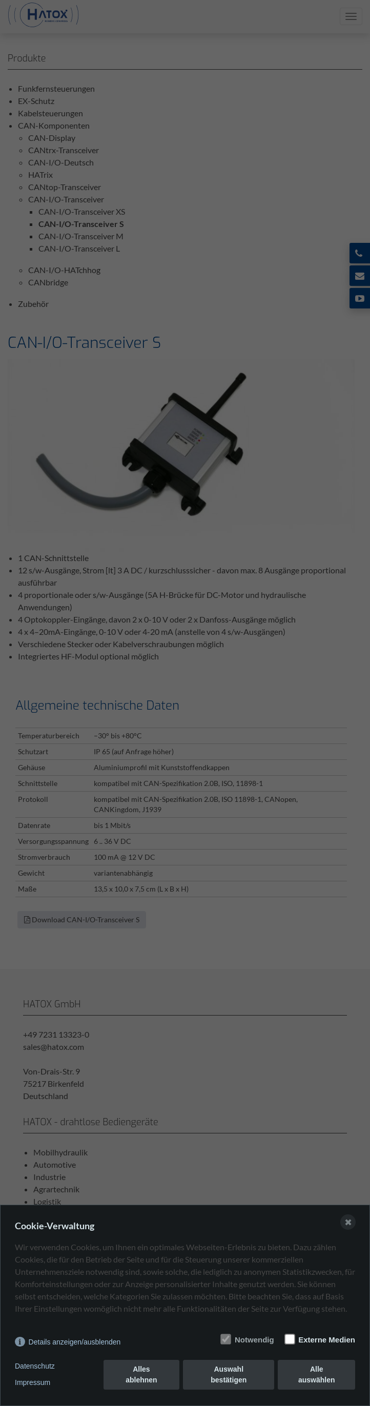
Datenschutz (35, 1366)
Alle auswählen (316, 1374)
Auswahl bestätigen (228, 1374)
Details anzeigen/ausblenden (75, 1342)
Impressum (32, 1382)
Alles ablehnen (141, 1374)
